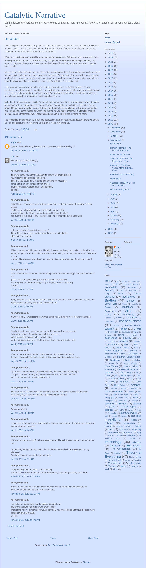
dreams (108, 335)
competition (132, 317)
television (136, 442)
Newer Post (12, 538)
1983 (108, 281)
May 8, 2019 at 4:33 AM (22, 344)
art (117, 284)
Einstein (111, 341)
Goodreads (133, 354)
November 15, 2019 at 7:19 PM (25, 476)
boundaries (128, 296)
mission (114, 388)
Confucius (109, 321)
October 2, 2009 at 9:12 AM (23, 165)
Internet (109, 372)
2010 (110, 120)
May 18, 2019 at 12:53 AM (23, 399)
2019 (110, 82)
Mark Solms (119, 385)
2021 (110, 74)
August (114, 195)
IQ (121, 372)
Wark (123, 466)
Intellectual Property (128, 369)
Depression (113, 332)
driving (121, 335)
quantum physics (129, 413)
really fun (115, 419)
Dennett (137, 329)
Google (108, 357)
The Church (134, 445)
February (115, 219)
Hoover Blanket (130, 363)
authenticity (111, 287)
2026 (110, 53)
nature (132, 392)
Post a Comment (16, 526)
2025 (110, 57)
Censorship (110, 311)
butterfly (135, 304)
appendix (108, 284)
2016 (110, 95)
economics (111, 337)
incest (126, 366)
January (115, 224)
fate (126, 344)
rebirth (134, 420)
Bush (124, 304)
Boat (120, 293)
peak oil (122, 400)
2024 (110, 62)
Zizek (115, 469)
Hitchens (137, 360)
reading (124, 416)
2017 (110, 91)
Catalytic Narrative (35, 15)
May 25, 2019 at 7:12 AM (22, 459)
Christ (108, 314)
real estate (136, 416)
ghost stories (110, 354)
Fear (136, 344)
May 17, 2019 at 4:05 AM (22, 381)
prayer (139, 410)
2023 (110, 66)
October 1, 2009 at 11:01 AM (24, 150)
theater (117, 453)
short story (123, 430)
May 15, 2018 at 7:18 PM (22, 220)
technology (113, 442)
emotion (123, 341)
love (130, 378)
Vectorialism (115, 463)
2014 (110, 103)
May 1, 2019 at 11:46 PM (22, 263)
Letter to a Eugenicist (120, 189)
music (107, 392)
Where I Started (112, 42)
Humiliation (115, 143)
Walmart (112, 466)
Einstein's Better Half (120, 154)
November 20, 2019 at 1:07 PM (25, 494)
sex (110, 429)
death (124, 328)
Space (110, 435)
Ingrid (13, 142)
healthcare (115, 360)
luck (139, 378)
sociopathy (128, 432)
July (113, 199)
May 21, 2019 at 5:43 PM (22, 430)
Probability (112, 413)
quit (106, 416)
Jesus (107, 376)
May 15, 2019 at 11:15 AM (23, 361)
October (115, 136)
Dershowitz (126, 332)
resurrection (129, 423)
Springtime (131, 435)
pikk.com (137, 404)
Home (53, 538)
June (113, 203)
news (135, 395)
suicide (132, 438)
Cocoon (108, 317)
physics (122, 403)
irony (129, 373)
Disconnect (115, 179)
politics (109, 409)
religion (109, 423)
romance (119, 426)
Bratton (110, 300)
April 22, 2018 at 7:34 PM (22, 194)
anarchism (135, 281)
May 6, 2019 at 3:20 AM (22, 321)
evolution (112, 344)
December (116, 128)
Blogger (86, 562)
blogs (107, 294)
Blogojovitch (133, 290)
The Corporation (121, 448)
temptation (116, 446)
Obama (135, 397)
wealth (135, 466)
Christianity (127, 314)
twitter (127, 460)
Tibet (131, 457)
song (139, 432)
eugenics (138, 341)
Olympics (109, 400)
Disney (136, 332)
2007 (110, 233)
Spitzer (120, 435)
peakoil (135, 401)
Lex (12, 156)
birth (122, 290)
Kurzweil (111, 379)
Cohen (119, 317)
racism (114, 416)
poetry (112, 407)
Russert (129, 426)
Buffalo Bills (111, 304)
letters (121, 378)
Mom (123, 388)
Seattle (138, 426)
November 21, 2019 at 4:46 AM (25, 520)
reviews (108, 426)
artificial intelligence (130, 284)
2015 (110, 99)
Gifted (122, 354)
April (113, 211)
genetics (133, 351)
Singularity (136, 429)
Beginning (109, 290)
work (107, 469)
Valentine (137, 460)
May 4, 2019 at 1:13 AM (22, 289)
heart (127, 360)
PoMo (121, 410)
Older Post (93, 538)
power (130, 410)
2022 (110, 70)
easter (134, 335)
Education (128, 338)
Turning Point (114, 460)
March (114, 215)
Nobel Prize (123, 398)
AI (117, 281)
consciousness (130, 321)
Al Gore (125, 281)
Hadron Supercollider (129, 356)
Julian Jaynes (126, 376)
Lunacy (112, 382)
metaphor (136, 385)
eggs (139, 338)
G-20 (136, 348)
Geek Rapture (113, 350)
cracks (116, 326)
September (116, 140)
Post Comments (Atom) (59, 545)
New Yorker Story (120, 395)
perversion (109, 404)
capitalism (127, 307)
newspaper (109, 397)
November (116, 132)
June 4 (138, 376)
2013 (110, 107)
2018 (110, 87)
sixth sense (113, 432)
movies (134, 388)
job (115, 376)
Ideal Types (111, 366)
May (113, 207)
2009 (110, 124)
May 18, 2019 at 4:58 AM (22, 413)
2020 (110, 78)
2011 (110, 116)
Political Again (128, 407)
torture (138, 457)
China (127, 311)
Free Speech (122, 347)
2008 (110, 229)
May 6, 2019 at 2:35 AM (22, 307)
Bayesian (132, 287)
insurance (109, 369)
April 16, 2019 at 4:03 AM (22, 240)
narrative (118, 391)
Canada (108, 307)
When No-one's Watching (122, 174)
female (108, 347)
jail (137, 373)
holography (113, 363)
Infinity (135, 366)
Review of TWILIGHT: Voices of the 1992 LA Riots (121, 168)
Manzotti (124, 381)
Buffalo (131, 300)
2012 (110, 111)
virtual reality (135, 463)
